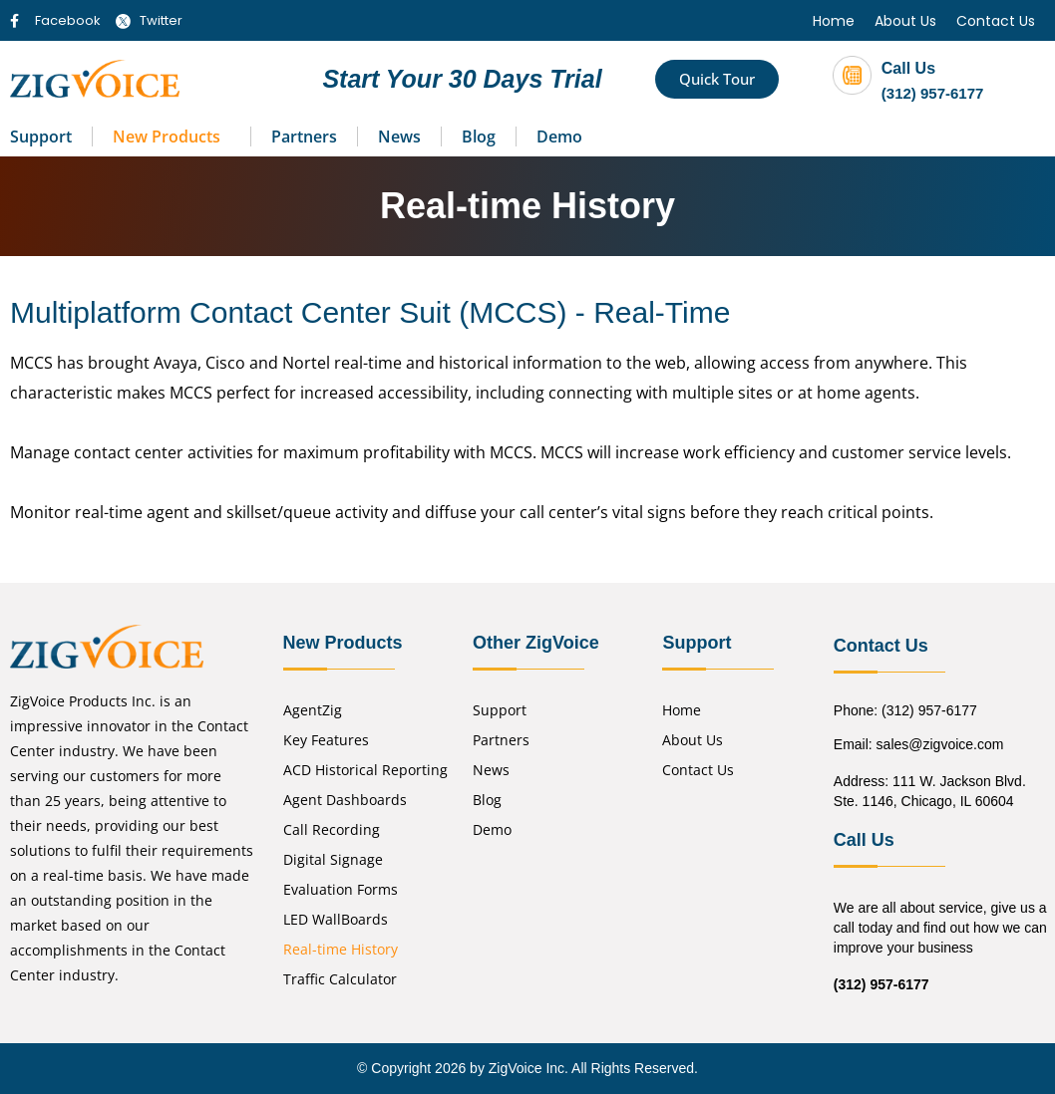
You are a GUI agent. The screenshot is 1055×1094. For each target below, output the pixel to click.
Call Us (908, 68)
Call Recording (331, 829)
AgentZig (312, 709)
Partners (304, 136)
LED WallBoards (335, 919)
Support (41, 136)
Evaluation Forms (340, 889)
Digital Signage (333, 859)
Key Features (326, 739)
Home (834, 21)
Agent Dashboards (345, 799)
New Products (166, 136)
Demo (559, 136)
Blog (479, 136)
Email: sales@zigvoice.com (919, 744)
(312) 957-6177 (932, 93)
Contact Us (995, 21)
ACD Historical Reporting (365, 769)
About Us (905, 21)
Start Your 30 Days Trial (461, 79)
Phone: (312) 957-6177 (905, 710)
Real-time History (340, 949)
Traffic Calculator (340, 978)
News (399, 136)
